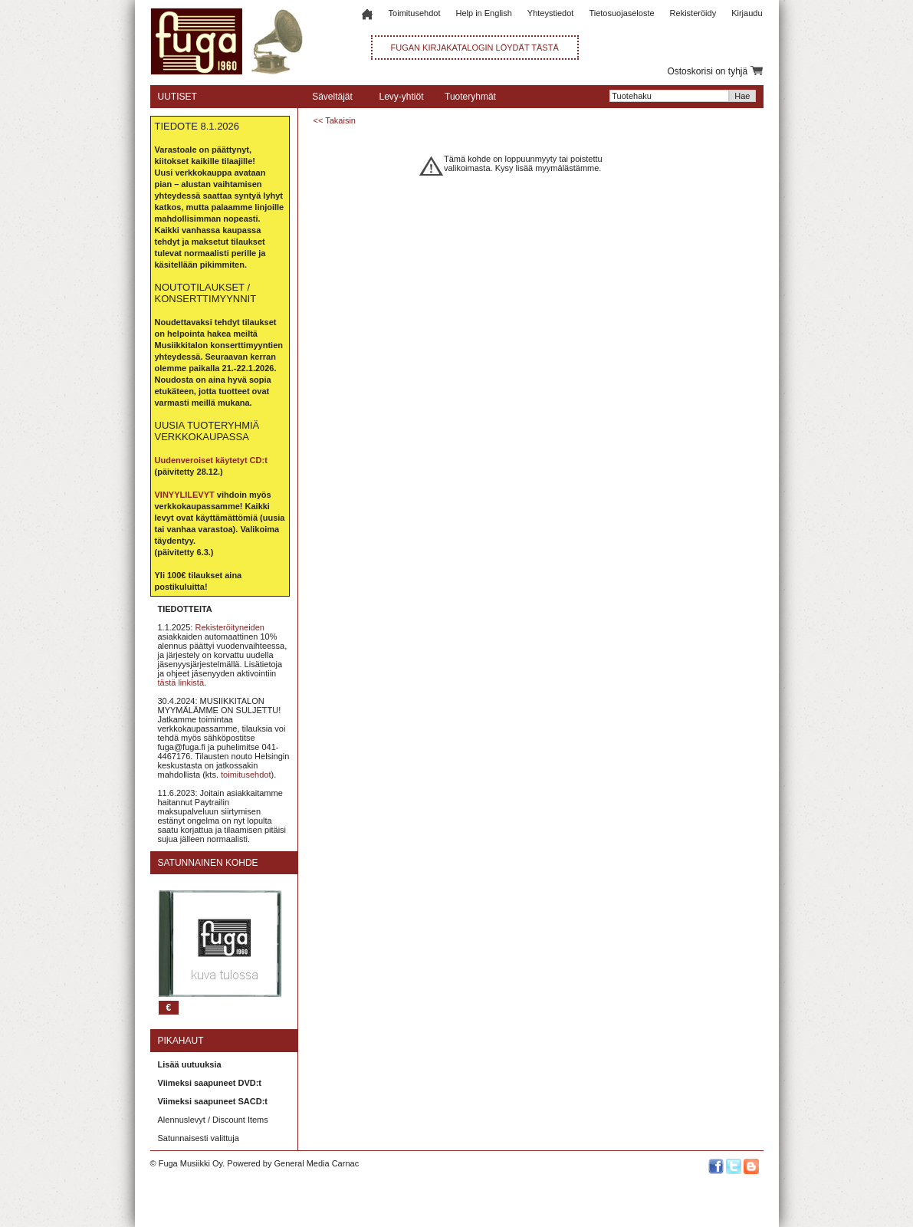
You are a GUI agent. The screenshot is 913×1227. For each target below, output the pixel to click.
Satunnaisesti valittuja (198, 1138)
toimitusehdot (246, 774)
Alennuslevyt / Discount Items (213, 1119)
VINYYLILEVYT (185, 494)
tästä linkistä (181, 682)
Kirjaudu (746, 13)
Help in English (483, 13)
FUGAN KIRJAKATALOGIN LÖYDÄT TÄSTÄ (475, 47)
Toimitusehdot (415, 13)
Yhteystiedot (550, 13)
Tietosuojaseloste (621, 13)
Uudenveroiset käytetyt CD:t (211, 460)
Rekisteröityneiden (229, 627)
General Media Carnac (316, 1163)
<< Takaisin (335, 120)
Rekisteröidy (693, 13)
